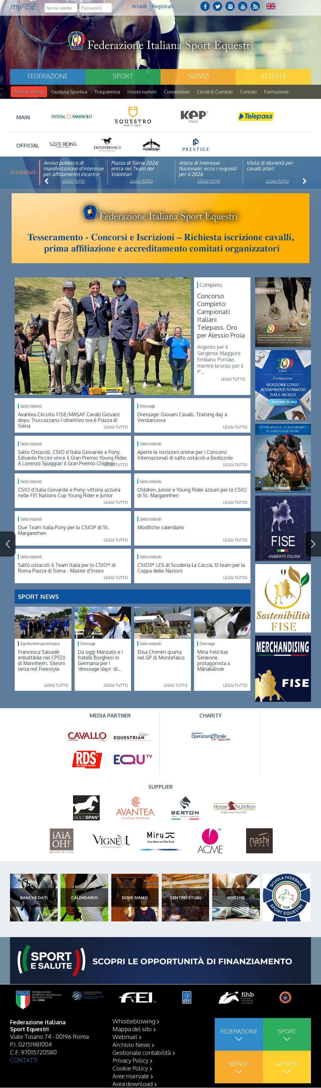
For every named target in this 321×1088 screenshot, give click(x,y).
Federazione (48, 76)
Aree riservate (131, 1076)
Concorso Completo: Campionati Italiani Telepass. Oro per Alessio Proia (221, 315)
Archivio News (131, 1044)
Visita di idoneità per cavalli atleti (269, 166)
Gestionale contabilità (142, 1052)
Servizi (198, 76)
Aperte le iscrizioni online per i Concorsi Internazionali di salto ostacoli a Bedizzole (185, 455)
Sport (123, 76)
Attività (273, 76)
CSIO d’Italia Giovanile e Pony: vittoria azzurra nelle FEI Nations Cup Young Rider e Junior (69, 493)
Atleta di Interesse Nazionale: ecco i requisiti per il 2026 (207, 169)
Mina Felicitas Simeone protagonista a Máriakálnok (213, 660)
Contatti (248, 92)
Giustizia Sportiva (69, 92)
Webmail (125, 1037)
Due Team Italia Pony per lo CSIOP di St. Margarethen (63, 530)
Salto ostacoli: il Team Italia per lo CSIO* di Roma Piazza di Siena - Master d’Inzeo (67, 568)
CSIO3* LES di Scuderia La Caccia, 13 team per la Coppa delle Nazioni (191, 568)
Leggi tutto (73, 181)
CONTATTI (24, 1060)
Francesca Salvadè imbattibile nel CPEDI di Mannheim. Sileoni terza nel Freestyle (42, 660)
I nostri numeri (142, 92)
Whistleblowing (134, 1021)
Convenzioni (176, 92)
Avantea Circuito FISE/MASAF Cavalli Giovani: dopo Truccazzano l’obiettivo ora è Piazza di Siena (69, 420)
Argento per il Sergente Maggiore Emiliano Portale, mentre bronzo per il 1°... (220, 360)
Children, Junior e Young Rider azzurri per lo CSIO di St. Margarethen (192, 493)
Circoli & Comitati (215, 92)
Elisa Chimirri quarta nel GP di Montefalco (161, 655)
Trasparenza (107, 92)
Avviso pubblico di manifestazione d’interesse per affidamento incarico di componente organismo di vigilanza (73, 174)
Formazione (276, 92)
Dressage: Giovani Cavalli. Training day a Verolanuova (182, 418)
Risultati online (29, 92)
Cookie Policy (130, 1068)
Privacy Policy (130, 1060)
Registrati (162, 6)
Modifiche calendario (160, 528)
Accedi (139, 6)
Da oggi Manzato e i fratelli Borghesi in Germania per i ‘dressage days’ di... (100, 660)
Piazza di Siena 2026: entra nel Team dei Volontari (135, 169)
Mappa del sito (132, 1029)
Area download (133, 1084)
